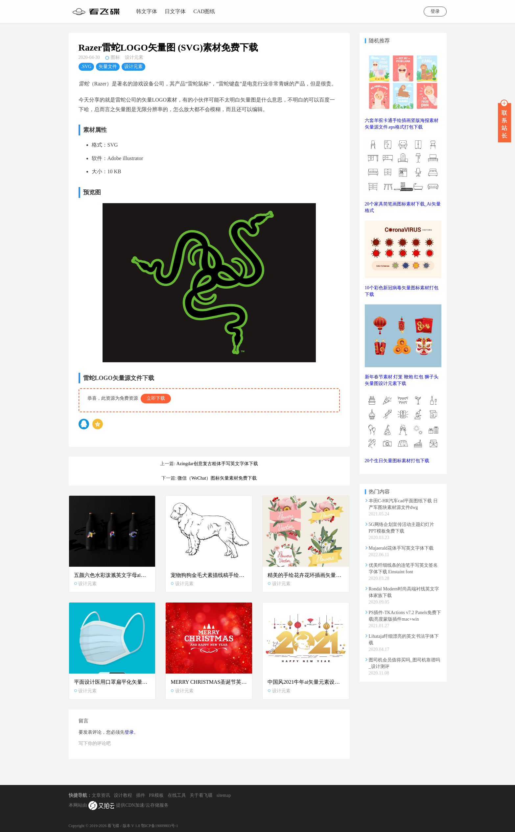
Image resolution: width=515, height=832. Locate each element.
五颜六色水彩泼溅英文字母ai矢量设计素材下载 (112, 575)
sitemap (224, 795)
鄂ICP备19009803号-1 (159, 825)
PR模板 (156, 795)
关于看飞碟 (201, 795)
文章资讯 (101, 795)
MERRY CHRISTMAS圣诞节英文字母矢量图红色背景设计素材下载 (209, 682)
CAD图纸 (204, 11)
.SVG (86, 66)
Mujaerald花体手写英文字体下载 (401, 548)
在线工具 (177, 795)
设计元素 (134, 57)
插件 (140, 795)
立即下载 (156, 398)
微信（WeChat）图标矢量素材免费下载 (217, 478)
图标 (115, 57)
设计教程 (123, 795)
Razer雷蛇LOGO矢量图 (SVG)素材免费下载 (168, 47)
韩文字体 (146, 11)
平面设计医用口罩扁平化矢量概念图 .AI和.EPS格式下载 (112, 682)
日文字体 (175, 11)
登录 (435, 11)
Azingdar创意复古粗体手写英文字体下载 (217, 463)
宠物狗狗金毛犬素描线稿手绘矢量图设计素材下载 (209, 575)
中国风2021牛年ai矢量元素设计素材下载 (306, 682)
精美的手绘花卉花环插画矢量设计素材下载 (306, 575)
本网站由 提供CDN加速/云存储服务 (119, 806)
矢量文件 (108, 66)
